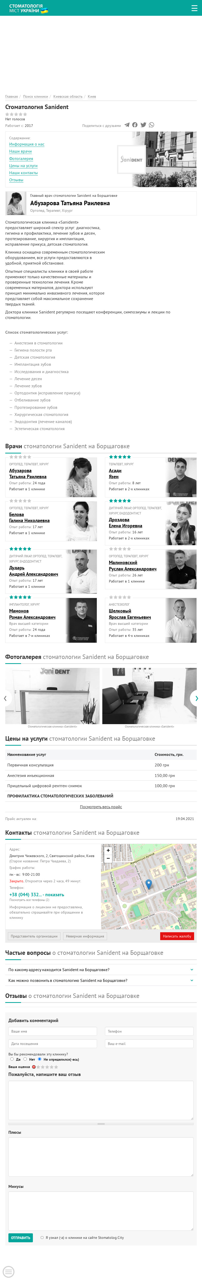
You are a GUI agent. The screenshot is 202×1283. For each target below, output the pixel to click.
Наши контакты (23, 172)
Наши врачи (20, 151)
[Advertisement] (101, 52)
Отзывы (16, 179)
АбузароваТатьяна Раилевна (28, 473)
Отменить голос (34, 1067)
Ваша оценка (19, 1066)
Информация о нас (26, 144)
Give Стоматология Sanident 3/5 (47, 1067)
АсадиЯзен (115, 473)
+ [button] (108, 851)
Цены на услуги (23, 165)
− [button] (108, 859)
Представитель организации (34, 936)
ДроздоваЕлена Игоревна (125, 523)
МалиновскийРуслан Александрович (132, 565)
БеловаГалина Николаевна (29, 517)
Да (18, 1059)
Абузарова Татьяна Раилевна (70, 203)
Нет (32, 1059)
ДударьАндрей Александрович (33, 571)
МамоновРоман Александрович (32, 614)
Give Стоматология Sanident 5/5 (56, 1067)
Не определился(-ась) (61, 1059)
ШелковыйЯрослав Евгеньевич (130, 614)
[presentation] (7, 698)
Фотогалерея (21, 158)
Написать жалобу (177, 936)
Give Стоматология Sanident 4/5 (52, 1067)
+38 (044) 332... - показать (53, 897)
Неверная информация (85, 936)
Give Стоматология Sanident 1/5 (38, 1067)
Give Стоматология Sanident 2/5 (43, 1067)
